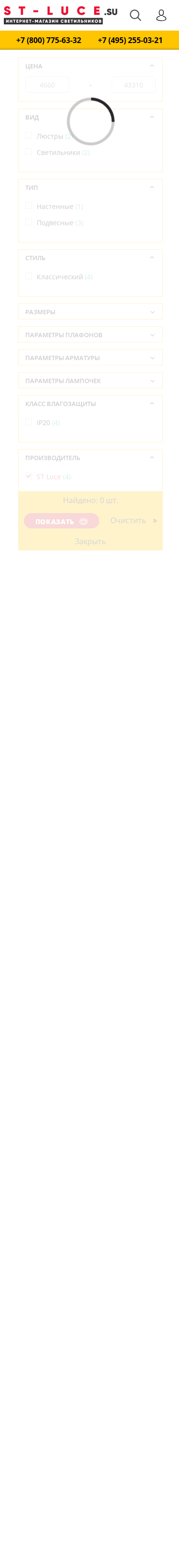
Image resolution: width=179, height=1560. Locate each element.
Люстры (55, 136)
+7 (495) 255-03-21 (130, 40)
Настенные (60, 206)
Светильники (63, 152)
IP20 (48, 422)
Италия (54, 530)
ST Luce (54, 476)
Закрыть (90, 541)
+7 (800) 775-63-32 (48, 40)
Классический (65, 276)
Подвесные (60, 222)
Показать (61, 521)
